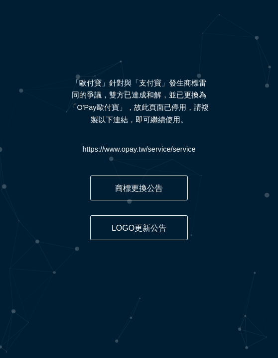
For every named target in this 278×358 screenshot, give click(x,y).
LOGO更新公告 (139, 228)
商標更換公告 (139, 188)
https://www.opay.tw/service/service (139, 149)
